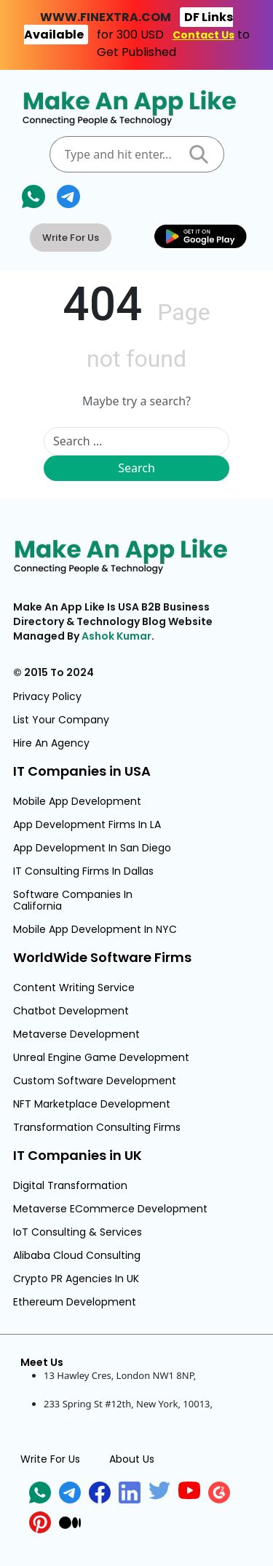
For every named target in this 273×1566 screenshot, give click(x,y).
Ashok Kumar (116, 636)
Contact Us (203, 35)
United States (73, 1417)
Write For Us (70, 238)
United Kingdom (80, 1389)
